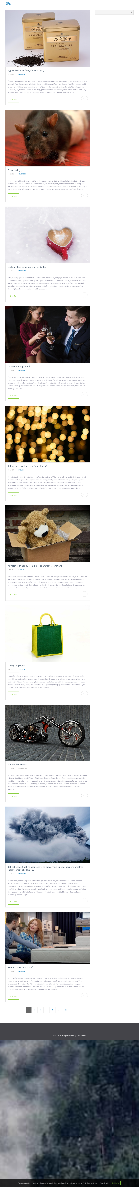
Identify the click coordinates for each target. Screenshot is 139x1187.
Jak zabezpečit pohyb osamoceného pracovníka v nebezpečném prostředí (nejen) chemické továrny (46, 868)
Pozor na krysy (15, 170)
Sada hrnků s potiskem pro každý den (27, 266)
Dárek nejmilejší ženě (19, 366)
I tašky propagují (16, 665)
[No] (136, 1183)
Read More (13, 99)
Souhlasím (115, 1183)
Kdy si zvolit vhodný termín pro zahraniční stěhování (35, 565)
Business (22, 174)
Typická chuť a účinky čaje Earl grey (26, 70)
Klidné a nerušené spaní (20, 967)
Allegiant (65, 1035)
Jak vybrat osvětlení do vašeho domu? (27, 466)
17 (66, 1010)
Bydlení (21, 470)
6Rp (8, 3)
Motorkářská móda (17, 764)
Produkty (22, 74)
